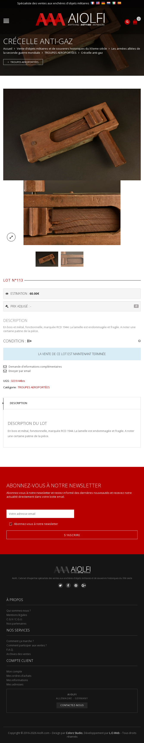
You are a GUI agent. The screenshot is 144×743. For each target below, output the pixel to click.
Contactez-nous (72, 705)
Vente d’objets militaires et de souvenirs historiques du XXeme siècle (62, 48)
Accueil (7, 48)
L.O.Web (114, 733)
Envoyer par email (20, 371)
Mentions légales (16, 615)
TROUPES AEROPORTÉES (61, 53)
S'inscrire (72, 535)
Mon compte (14, 671)
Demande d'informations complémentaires (35, 366)
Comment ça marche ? (20, 641)
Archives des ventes (18, 654)
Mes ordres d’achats (18, 676)
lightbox (11, 237)
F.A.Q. (10, 650)
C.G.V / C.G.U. (14, 619)
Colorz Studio (74, 733)
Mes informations (17, 680)
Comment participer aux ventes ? (26, 645)
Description (18, 403)
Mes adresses (14, 684)
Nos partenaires (16, 623)
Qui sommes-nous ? (18, 610)
